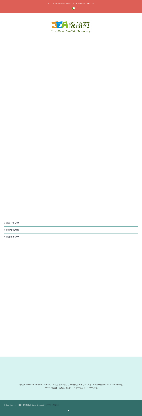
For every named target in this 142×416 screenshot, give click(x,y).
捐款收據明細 (12, 230)
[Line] (73, 411)
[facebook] (68, 411)
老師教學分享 (12, 236)
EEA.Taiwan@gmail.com (83, 3)
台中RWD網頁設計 (52, 405)
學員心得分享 (12, 223)
